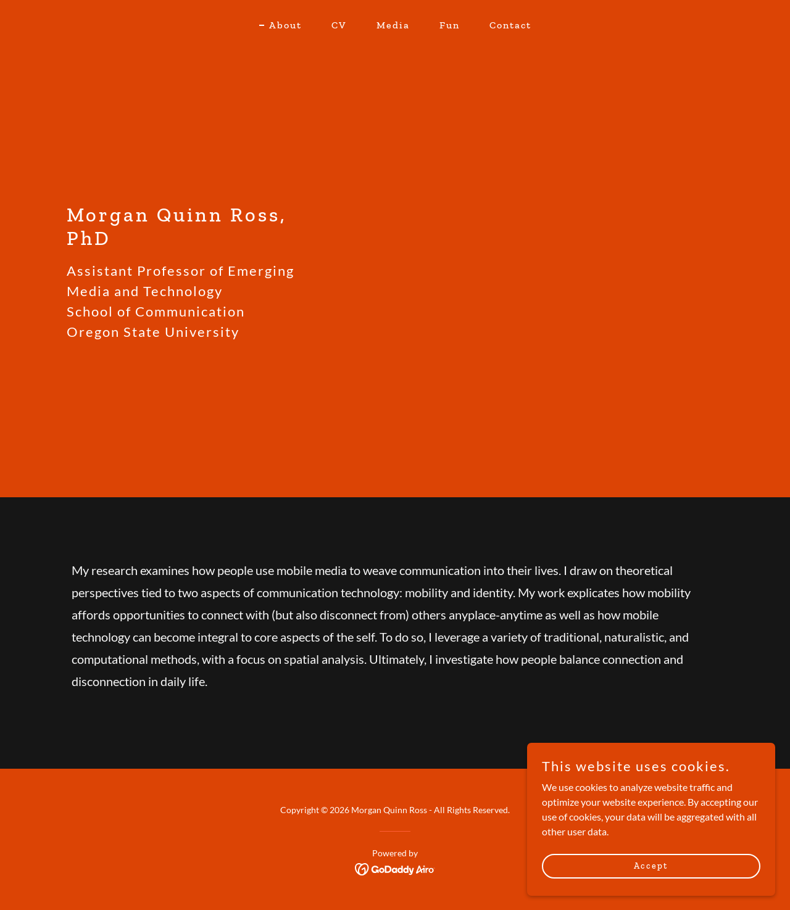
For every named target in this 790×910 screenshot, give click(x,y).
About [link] (285, 25)
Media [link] (393, 25)
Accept (652, 866)
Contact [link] (510, 25)
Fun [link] (449, 25)
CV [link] (339, 25)
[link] (395, 868)
